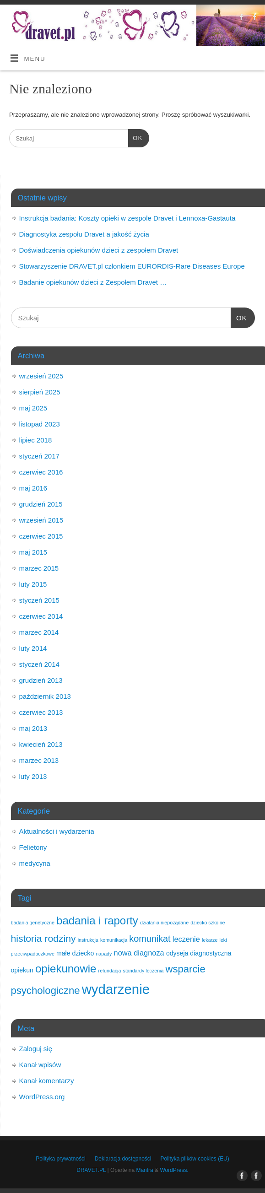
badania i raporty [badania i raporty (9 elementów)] (97, 920)
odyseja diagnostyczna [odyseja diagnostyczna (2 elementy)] (198, 953)
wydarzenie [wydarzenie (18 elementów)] (116, 989)
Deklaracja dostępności (123, 1158)
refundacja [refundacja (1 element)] (109, 970)
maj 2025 (33, 408)
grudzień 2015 (41, 504)
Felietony (33, 847)
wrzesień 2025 (41, 376)
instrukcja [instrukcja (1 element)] (88, 940)
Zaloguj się (36, 1049)
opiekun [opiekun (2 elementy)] (22, 970)
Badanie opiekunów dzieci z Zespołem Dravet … (93, 282)
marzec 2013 (39, 760)
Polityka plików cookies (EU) (194, 1158)
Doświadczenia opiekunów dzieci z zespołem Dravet (98, 250)
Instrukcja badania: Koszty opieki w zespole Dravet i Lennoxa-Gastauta (127, 218)
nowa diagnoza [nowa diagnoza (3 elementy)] (139, 953)
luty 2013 (33, 776)
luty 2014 (33, 648)
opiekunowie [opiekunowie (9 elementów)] (65, 968)
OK (135, 137)
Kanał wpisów (40, 1065)
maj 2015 (33, 552)
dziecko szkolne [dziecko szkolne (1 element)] (207, 922)
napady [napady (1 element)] (104, 953)
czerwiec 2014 (41, 616)
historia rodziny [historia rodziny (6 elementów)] (43, 938)
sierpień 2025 (39, 392)
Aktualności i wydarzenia (56, 831)
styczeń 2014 (39, 664)
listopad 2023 (39, 424)
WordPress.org (42, 1097)
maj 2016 (33, 488)
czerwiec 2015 (41, 536)
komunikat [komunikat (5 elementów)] (149, 939)
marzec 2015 (39, 568)
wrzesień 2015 (41, 520)
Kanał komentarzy (46, 1081)
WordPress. (174, 1170)
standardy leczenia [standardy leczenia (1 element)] (143, 970)
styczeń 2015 (39, 600)
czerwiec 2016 (41, 472)
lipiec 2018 (35, 440)
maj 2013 (33, 728)
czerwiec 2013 (41, 712)
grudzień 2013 (41, 680)
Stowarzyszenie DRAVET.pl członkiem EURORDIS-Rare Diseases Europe (132, 266)
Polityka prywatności (60, 1158)
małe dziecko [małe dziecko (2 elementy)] (75, 953)
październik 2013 (45, 696)
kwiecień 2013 (41, 744)
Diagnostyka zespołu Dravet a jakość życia (84, 234)
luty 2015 (33, 584)
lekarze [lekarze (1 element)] (209, 940)
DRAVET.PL (91, 1170)
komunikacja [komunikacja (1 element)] (113, 940)
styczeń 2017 (39, 456)
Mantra (144, 1170)
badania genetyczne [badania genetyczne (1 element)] (32, 922)
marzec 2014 (39, 632)
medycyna (34, 863)
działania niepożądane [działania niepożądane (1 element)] (164, 922)
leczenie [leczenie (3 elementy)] (186, 939)
